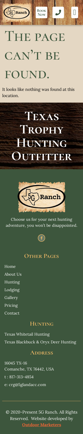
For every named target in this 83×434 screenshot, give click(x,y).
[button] (74, 12)
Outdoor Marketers (41, 424)
